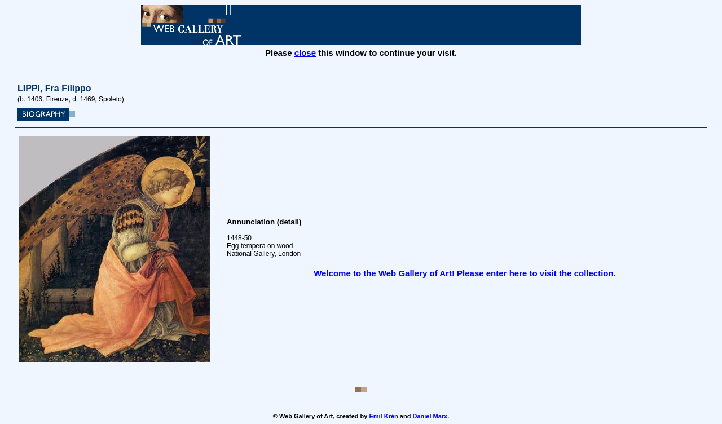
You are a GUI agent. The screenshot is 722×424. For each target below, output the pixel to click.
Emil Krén (383, 416)
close (305, 53)
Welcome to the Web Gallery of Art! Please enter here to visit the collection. (465, 273)
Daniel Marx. (430, 416)
